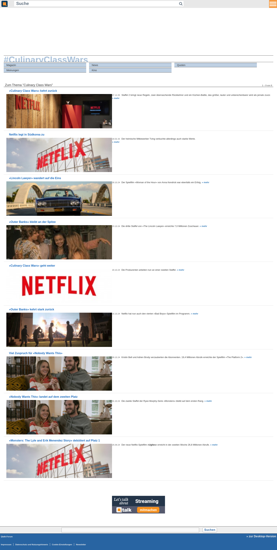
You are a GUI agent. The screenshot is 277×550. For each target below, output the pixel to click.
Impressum (6, 544)
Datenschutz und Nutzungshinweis (31, 544)
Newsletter (81, 544)
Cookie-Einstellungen (62, 544)
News (95, 65)
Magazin (11, 65)
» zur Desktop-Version (261, 536)
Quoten (181, 65)
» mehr (115, 98)
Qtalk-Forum (7, 537)
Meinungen (12, 70)
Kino (94, 70)
